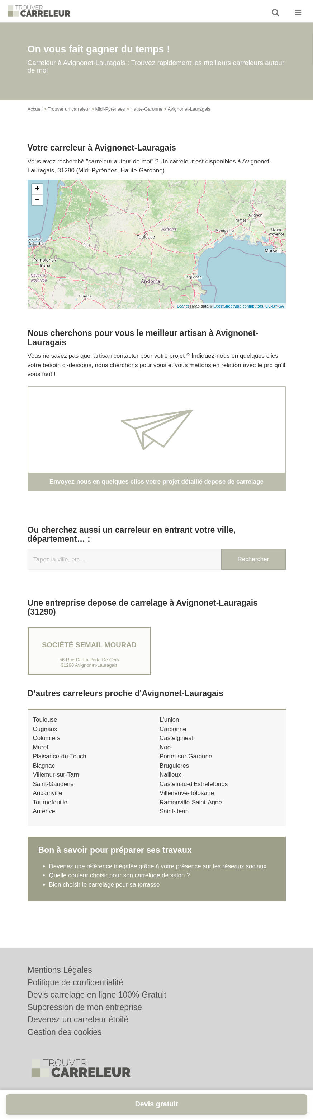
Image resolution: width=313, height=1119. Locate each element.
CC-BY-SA (274, 306)
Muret (40, 747)
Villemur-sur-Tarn (56, 774)
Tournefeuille (50, 802)
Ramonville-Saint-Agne (191, 802)
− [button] (37, 200)
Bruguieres (174, 765)
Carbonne (173, 729)
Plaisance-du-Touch (59, 756)
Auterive (44, 811)
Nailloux (170, 774)
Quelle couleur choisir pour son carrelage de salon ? (119, 875)
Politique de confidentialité (75, 982)
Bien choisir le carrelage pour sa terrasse (104, 884)
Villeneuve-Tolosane (187, 793)
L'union (169, 719)
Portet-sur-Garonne (186, 756)
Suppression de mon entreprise (85, 1007)
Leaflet (183, 306)
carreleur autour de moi (119, 161)
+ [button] (37, 189)
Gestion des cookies (65, 1032)
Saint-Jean (174, 811)
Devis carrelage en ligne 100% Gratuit (97, 994)
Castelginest (176, 738)
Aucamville (47, 793)
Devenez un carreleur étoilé (78, 1019)
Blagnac (44, 765)
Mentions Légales (60, 970)
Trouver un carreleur (69, 109)
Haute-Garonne (146, 109)
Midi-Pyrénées (110, 109)
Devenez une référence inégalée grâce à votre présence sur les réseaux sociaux (158, 866)
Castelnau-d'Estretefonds (194, 784)
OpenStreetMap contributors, (239, 306)
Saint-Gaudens (53, 784)
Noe (165, 747)
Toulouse (45, 719)
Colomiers (47, 738)
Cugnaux (45, 729)
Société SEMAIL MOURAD (89, 645)
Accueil (35, 109)
